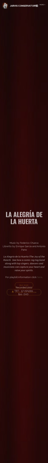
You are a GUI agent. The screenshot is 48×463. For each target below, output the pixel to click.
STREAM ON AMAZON (24, 293)
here (39, 286)
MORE (42, 5)
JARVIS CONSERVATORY (23, 5)
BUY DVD (24, 286)
